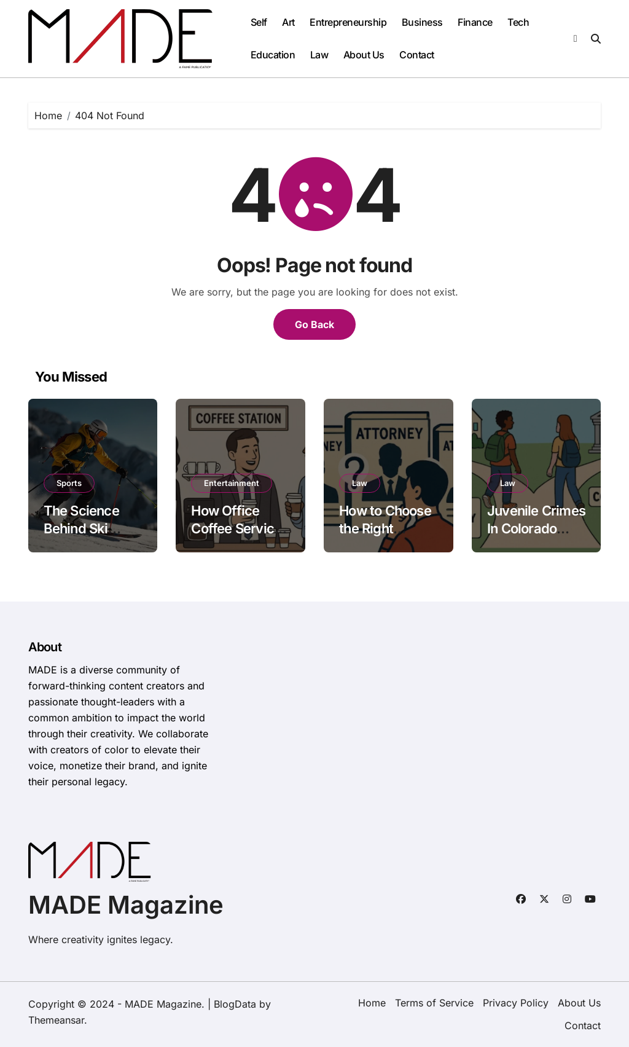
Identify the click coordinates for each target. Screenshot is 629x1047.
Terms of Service (434, 1003)
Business (422, 22)
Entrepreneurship (348, 22)
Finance (475, 22)
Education (273, 55)
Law (319, 55)
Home (372, 1003)
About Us (364, 55)
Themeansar (56, 1020)
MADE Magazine (126, 905)
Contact (416, 55)
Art (288, 22)
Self (259, 22)
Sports (69, 483)
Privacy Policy (516, 1003)
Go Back (314, 324)
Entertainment (231, 483)
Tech (518, 22)
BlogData (235, 1004)
